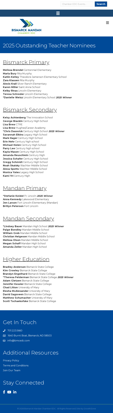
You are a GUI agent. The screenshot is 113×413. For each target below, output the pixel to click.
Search (101, 4)
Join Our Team (11, 370)
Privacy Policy (11, 360)
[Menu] (58, 13)
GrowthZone (90, 408)
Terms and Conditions (15, 365)
